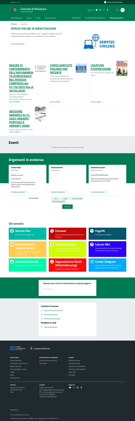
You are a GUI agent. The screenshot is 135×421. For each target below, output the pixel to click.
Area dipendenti (15, 378)
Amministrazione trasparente (48, 360)
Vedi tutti (67, 207)
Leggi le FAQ (72, 372)
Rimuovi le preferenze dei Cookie (19, 415)
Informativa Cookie (74, 363)
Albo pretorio (43, 363)
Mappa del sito (14, 410)
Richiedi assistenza (16, 360)
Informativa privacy (74, 360)
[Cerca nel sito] (122, 10)
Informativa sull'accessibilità (77, 369)
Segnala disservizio (16, 366)
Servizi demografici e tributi (18, 369)
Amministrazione (17, 18)
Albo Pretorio (76, 18)
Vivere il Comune (50, 18)
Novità (29, 18)
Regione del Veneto (15, 2)
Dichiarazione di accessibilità (77, 366)
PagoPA (12, 372)
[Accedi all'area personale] (114, 2)
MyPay (12, 375)
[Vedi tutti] (18, 44)
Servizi (38, 18)
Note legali (72, 375)
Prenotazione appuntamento (18, 363)
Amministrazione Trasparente (95, 18)
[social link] (95, 10)
